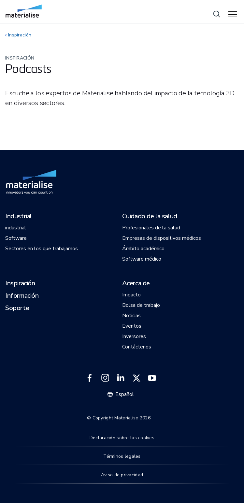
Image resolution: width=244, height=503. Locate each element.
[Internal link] (23, 11)
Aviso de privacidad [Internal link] (122, 475)
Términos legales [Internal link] (121, 456)
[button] (18, 216)
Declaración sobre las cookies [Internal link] (122, 438)
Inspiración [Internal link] (19, 35)
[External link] (89, 378)
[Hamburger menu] (233, 14)
